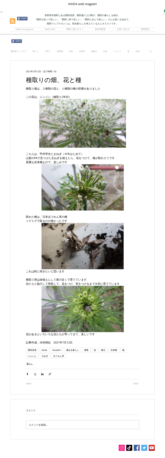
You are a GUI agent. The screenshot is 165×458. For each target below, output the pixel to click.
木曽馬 (82, 51)
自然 (138, 51)
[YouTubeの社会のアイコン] (152, 448)
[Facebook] (137, 448)
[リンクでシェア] (49, 374)
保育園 (60, 51)
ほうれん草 (58, 356)
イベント (117, 51)
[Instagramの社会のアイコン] (122, 448)
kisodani (56, 350)
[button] (150, 51)
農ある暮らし (72, 350)
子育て (48, 51)
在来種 (114, 350)
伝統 (105, 51)
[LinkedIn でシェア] (42, 374)
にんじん (32, 356)
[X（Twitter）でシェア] (34, 374)
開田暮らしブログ (19, 51)
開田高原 (32, 350)
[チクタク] (129, 448)
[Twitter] (144, 448)
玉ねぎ (45, 356)
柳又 (103, 350)
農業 (86, 350)
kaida (44, 350)
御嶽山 (94, 51)
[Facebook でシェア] (27, 374)
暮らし (36, 51)
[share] (16, 41)
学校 (71, 51)
